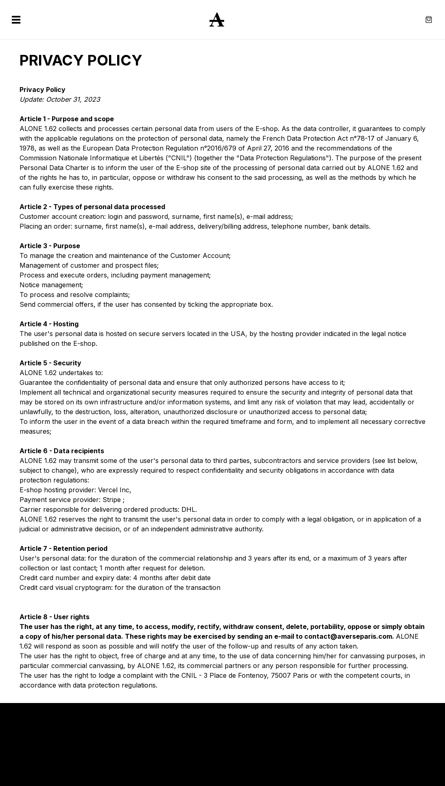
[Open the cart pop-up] (428, 19)
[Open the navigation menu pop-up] (16, 19)
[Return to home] (222, 20)
